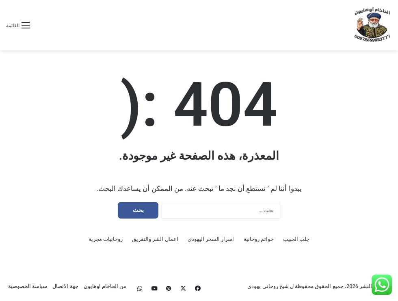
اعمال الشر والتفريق (155, 239)
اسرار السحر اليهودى (211, 239)
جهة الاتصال (65, 286)
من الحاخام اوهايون (105, 286)
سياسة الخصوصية (27, 286)
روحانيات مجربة (106, 239)
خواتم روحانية (259, 239)
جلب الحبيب (296, 239)
